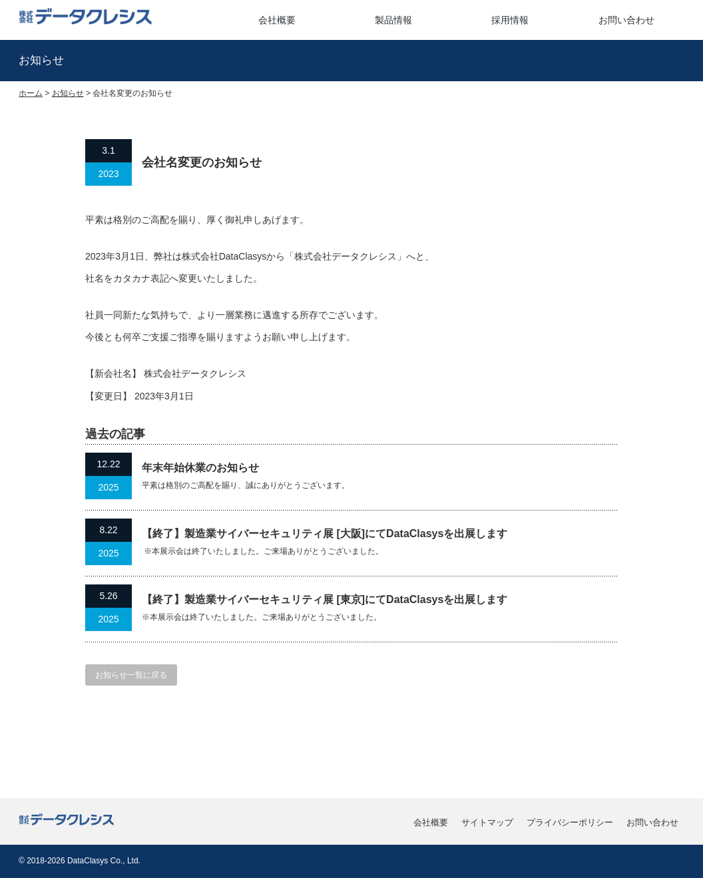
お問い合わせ (626, 20)
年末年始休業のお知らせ (200, 467)
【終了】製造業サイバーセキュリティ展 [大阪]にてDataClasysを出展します (324, 533)
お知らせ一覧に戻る (131, 675)
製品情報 (393, 20)
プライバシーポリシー (570, 822)
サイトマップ (487, 822)
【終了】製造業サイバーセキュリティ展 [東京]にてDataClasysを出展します (324, 599)
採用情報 (510, 20)
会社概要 (277, 20)
